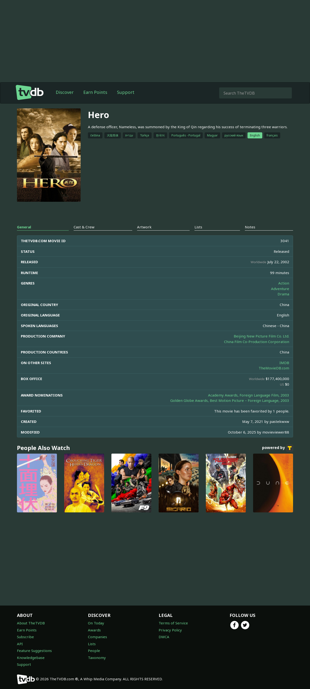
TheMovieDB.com (274, 368)
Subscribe (25, 636)
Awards (94, 630)
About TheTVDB (31, 623)
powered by (277, 448)
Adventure (280, 288)
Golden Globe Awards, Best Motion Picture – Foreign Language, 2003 (229, 400)
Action (283, 283)
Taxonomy (97, 657)
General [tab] (24, 227)
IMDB (284, 362)
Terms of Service (173, 623)
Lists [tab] (198, 227)
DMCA (164, 636)
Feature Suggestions (34, 650)
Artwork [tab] (144, 227)
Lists (92, 643)
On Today (96, 623)
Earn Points (95, 92)
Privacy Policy (170, 630)
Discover (65, 92)
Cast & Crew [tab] (84, 227)
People (94, 650)
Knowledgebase (31, 657)
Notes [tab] (250, 227)
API (20, 643)
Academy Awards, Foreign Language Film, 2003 (248, 395)
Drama (283, 294)
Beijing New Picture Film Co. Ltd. (261, 336)
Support (125, 92)
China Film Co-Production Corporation (256, 341)
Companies (97, 636)
